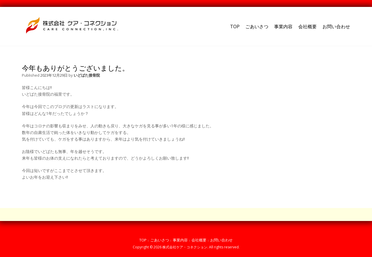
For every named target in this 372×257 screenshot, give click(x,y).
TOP (235, 26)
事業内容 (283, 26)
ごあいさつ (256, 26)
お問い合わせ (336, 26)
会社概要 (307, 26)
